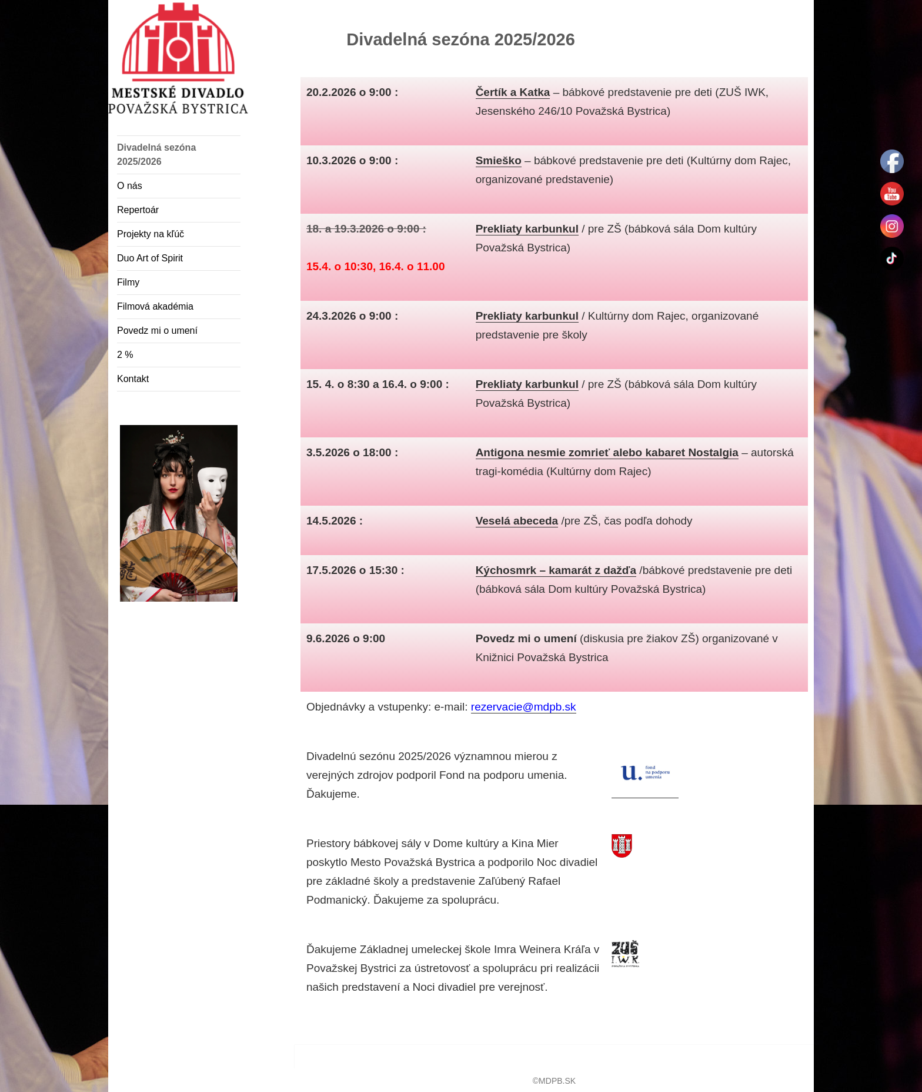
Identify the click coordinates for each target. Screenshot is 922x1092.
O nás (129, 186)
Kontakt (133, 379)
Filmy (128, 282)
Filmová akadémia (155, 306)
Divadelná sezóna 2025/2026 (156, 154)
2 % (125, 355)
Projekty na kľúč (150, 234)
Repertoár (138, 210)
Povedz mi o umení (157, 331)
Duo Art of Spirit (150, 258)
